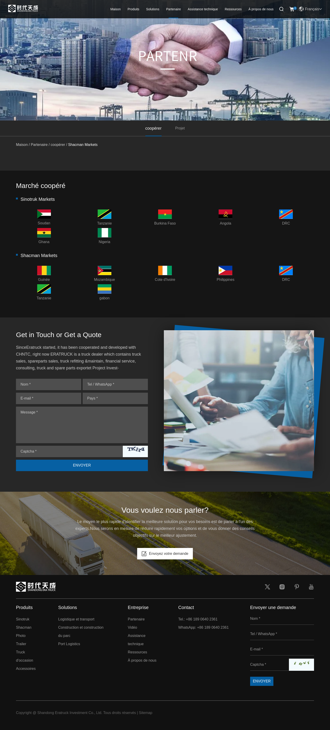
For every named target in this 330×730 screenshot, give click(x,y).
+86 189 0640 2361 (213, 627)
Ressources (233, 9)
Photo (21, 636)
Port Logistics (69, 644)
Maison (115, 9)
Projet (180, 128)
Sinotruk (22, 619)
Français (310, 9)
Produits (133, 9)
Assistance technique (203, 9)
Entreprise (138, 607)
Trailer (21, 644)
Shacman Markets (83, 145)
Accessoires (26, 669)
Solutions (152, 9)
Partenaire (173, 9)
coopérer (153, 128)
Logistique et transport (76, 619)
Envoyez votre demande (165, 553)
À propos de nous (261, 9)
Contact (186, 607)
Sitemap (145, 713)
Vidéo (132, 627)
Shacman (23, 627)
